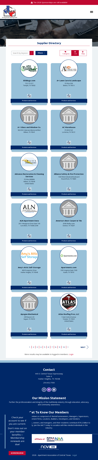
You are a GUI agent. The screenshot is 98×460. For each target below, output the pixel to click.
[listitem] (29, 81)
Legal (74, 455)
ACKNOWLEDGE (17, 453)
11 (68, 347)
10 (64, 347)
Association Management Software (49, 448)
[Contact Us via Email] (54, 390)
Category (65, 53)
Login (71, 354)
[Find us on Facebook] (44, 390)
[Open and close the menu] (56, 11)
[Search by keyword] (20, 53)
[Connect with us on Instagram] (49, 390)
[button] (32, 53)
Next (85, 347)
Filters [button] (41, 53)
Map (83, 53)
